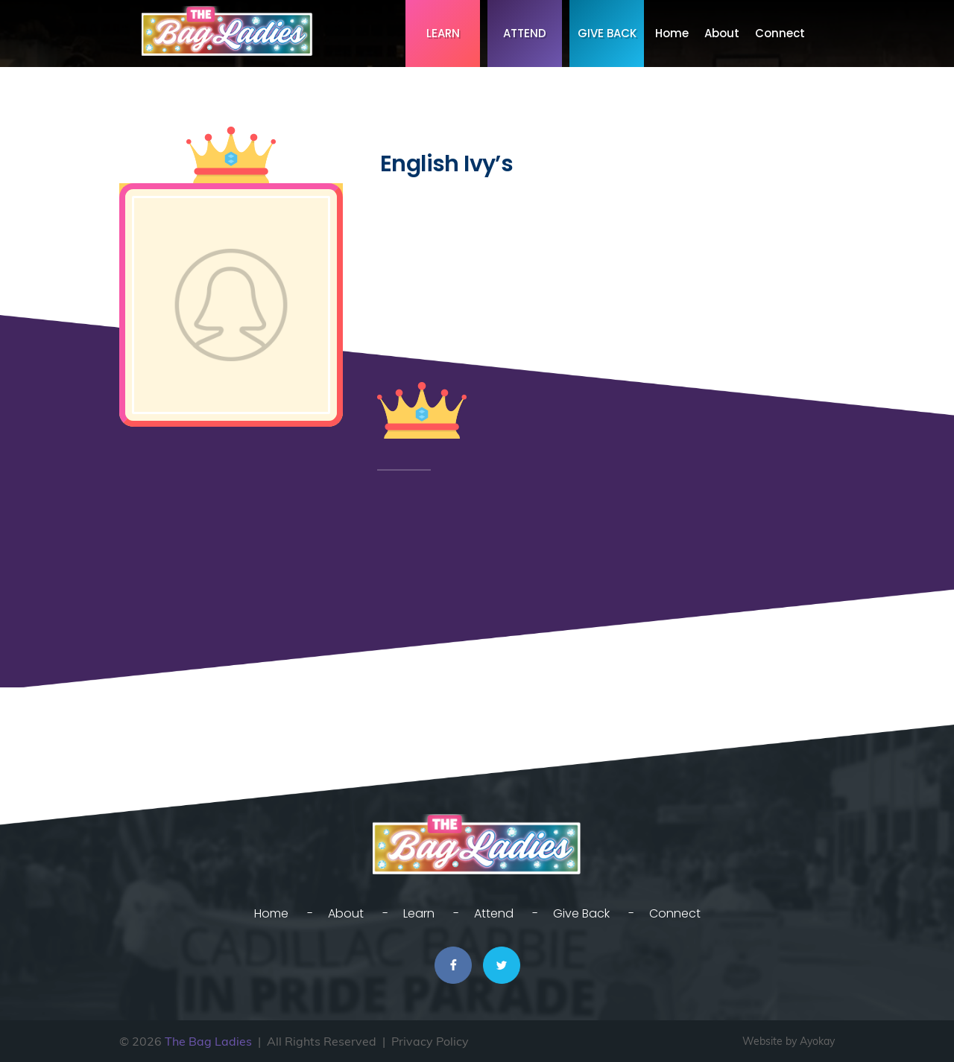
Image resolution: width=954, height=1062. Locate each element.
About (721, 33)
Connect (780, 33)
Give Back (607, 33)
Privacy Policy (430, 1041)
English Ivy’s (446, 163)
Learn (443, 33)
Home (672, 33)
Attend (524, 33)
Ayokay (817, 1041)
